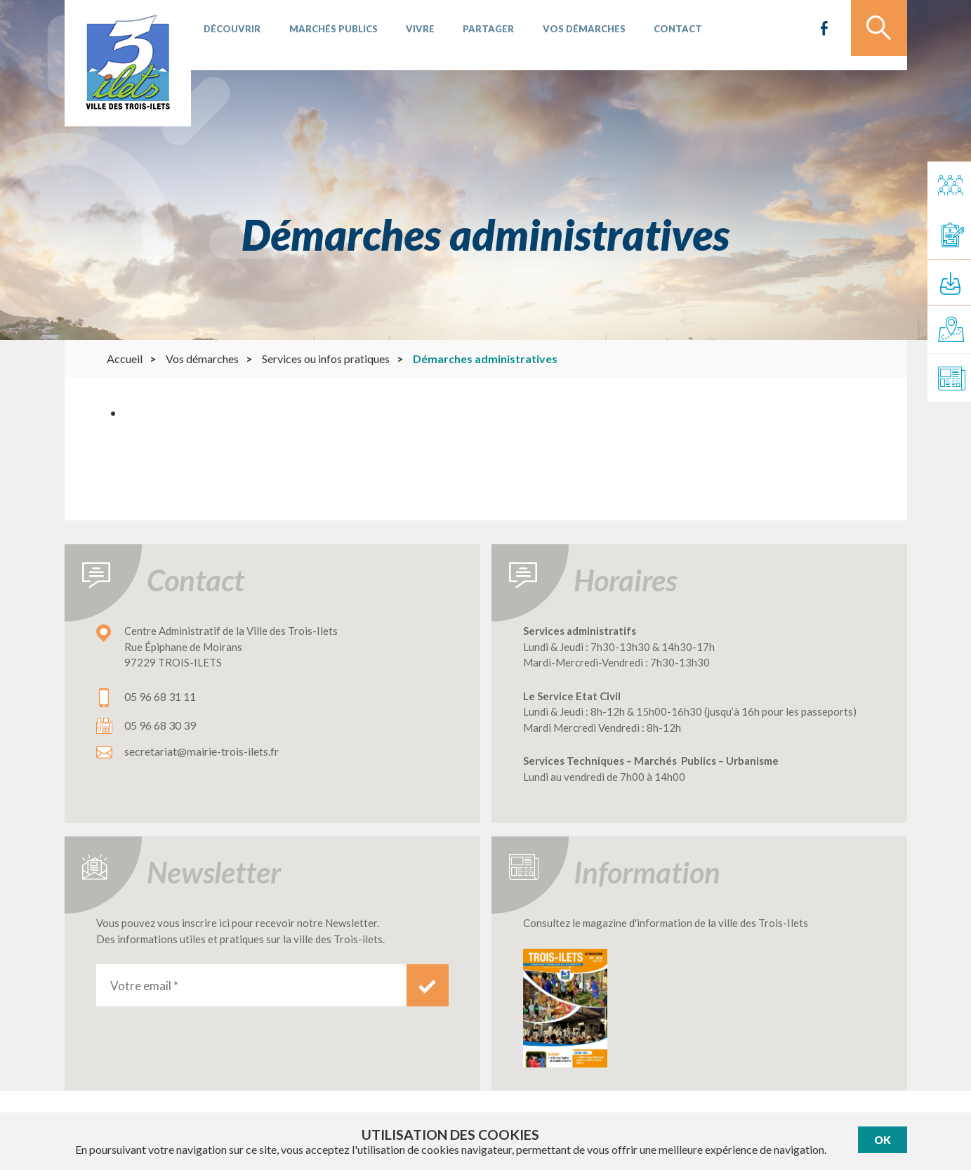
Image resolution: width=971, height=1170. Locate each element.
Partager (470, 35)
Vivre (407, 35)
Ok (882, 1140)
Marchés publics (326, 35)
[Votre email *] (251, 985)
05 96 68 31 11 (160, 696)
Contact (650, 35)
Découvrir (230, 35)
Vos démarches (561, 35)
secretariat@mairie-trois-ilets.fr (201, 751)
